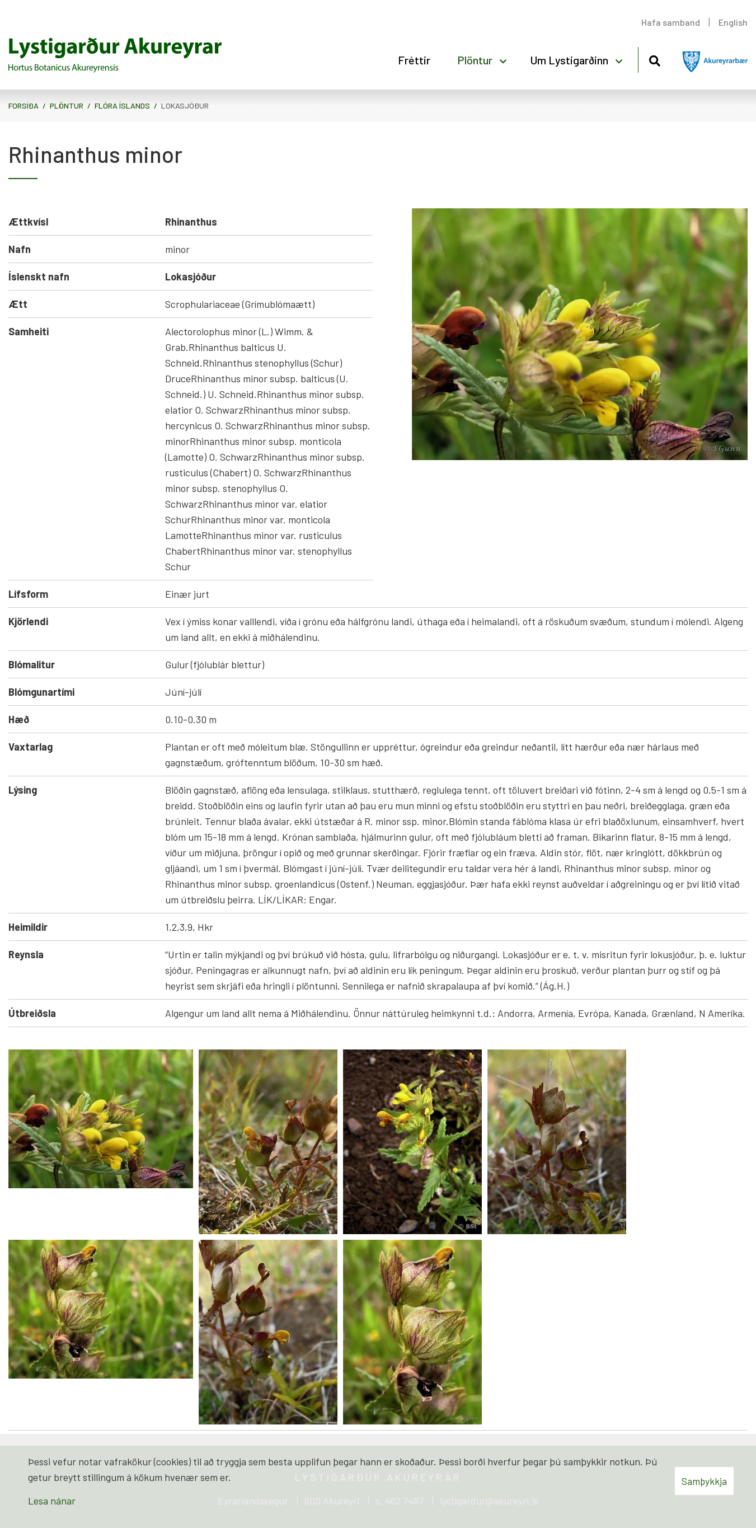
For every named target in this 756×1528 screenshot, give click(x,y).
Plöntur (66, 105)
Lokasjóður (185, 105)
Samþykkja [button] (704, 1481)
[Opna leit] (654, 59)
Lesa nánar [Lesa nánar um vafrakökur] (52, 1500)
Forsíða (23, 105)
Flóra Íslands (122, 105)
